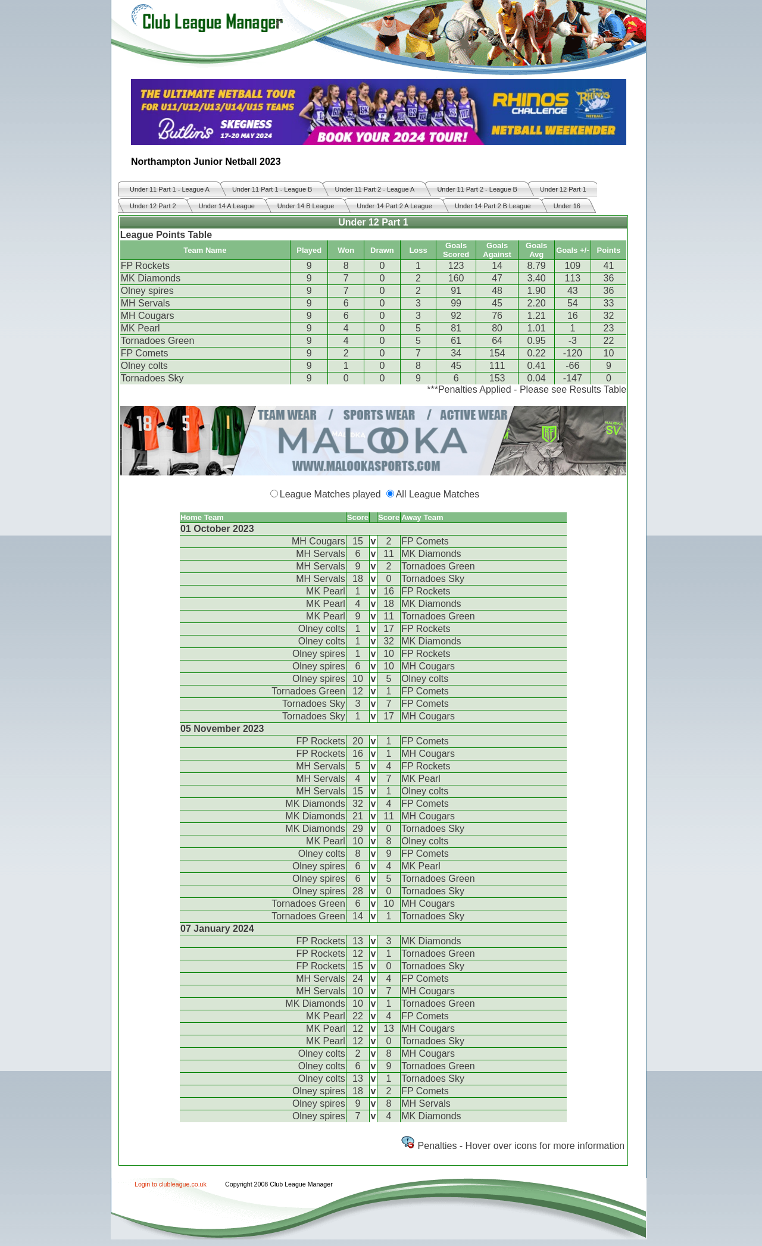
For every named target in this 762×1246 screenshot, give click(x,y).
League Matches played (330, 494)
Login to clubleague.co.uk (171, 1184)
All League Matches (438, 494)
